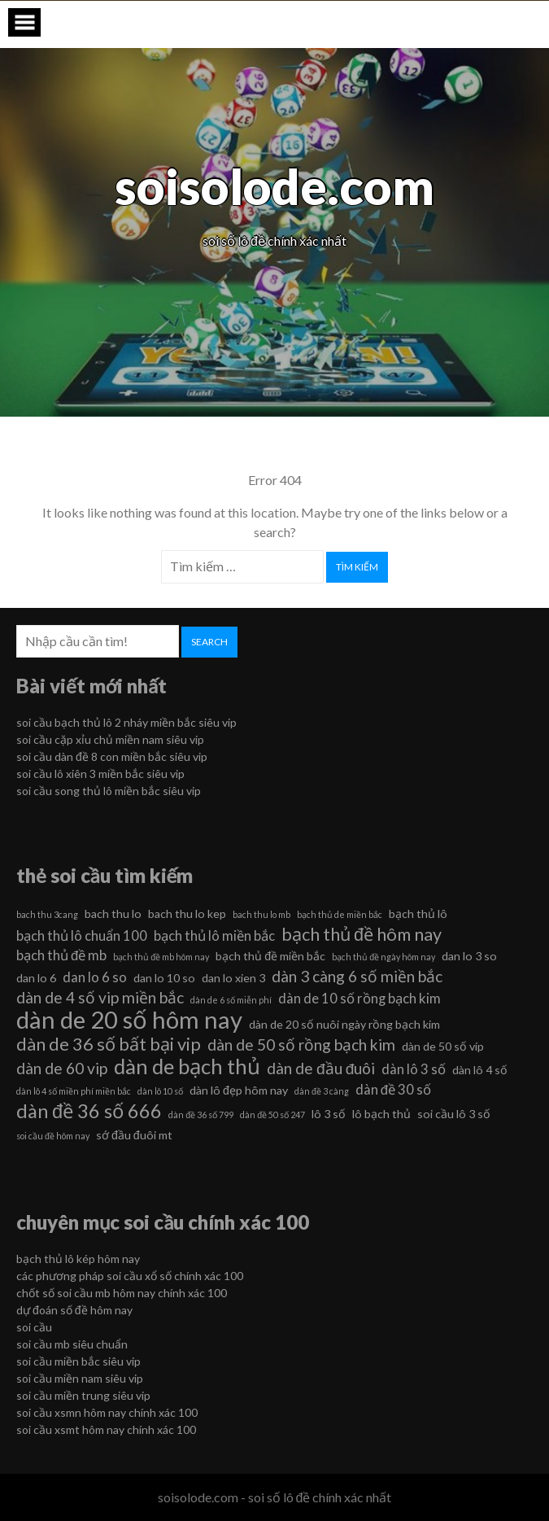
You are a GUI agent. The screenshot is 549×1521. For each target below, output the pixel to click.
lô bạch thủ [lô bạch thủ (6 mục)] (381, 1114)
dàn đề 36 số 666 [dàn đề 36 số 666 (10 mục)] (89, 1111)
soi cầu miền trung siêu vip (83, 1395)
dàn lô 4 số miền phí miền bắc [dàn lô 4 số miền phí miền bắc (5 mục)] (73, 1091)
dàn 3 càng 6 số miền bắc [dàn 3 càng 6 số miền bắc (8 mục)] (357, 976)
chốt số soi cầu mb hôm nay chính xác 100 (121, 1293)
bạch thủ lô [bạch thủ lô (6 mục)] (418, 913)
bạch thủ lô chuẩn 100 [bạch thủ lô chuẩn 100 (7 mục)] (81, 935)
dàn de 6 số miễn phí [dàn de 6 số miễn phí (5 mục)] (231, 999)
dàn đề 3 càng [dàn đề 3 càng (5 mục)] (321, 1091)
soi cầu (34, 1327)
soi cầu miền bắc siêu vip (78, 1361)
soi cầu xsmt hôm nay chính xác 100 (106, 1429)
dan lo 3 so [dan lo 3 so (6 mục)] (469, 956)
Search (209, 642)
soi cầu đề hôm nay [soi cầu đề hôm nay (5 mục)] (52, 1135)
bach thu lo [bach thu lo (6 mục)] (113, 913)
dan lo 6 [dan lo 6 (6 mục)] (36, 978)
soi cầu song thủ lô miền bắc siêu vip (108, 791)
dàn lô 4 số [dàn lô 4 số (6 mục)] (480, 1070)
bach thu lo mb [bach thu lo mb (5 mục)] (261, 914)
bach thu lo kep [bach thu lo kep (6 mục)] (187, 913)
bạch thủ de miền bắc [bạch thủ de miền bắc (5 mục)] (339, 914)
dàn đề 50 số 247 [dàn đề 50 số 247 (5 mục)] (272, 1114)
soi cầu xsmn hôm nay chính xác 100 (107, 1412)
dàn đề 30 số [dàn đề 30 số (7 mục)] (393, 1089)
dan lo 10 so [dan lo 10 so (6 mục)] (164, 978)
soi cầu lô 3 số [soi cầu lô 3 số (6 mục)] (453, 1114)
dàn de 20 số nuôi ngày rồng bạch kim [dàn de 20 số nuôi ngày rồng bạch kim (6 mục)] (344, 1024)
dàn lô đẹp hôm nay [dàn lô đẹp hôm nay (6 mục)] (239, 1090)
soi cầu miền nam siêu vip (79, 1378)
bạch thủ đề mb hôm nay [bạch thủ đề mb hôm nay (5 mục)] (161, 956)
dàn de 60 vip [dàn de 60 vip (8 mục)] (61, 1068)
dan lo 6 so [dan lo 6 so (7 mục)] (95, 977)
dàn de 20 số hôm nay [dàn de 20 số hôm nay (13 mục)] (129, 1019)
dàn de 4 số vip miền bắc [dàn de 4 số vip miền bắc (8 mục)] (100, 997)
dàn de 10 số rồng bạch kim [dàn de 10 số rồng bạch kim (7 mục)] (359, 998)
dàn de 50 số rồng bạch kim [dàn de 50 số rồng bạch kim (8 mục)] (301, 1044)
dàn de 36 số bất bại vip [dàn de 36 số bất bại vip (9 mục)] (108, 1044)
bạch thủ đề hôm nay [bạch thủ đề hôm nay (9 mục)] (361, 934)
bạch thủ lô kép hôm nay (78, 1258)
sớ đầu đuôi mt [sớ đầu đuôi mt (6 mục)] (134, 1135)
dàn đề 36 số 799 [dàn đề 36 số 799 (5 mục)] (200, 1114)
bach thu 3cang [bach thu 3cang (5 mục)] (47, 914)
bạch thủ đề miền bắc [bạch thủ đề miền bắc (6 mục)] (270, 956)
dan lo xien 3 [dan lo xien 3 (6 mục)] (233, 978)
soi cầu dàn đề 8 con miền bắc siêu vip (111, 756)
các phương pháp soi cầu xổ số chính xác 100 (129, 1276)
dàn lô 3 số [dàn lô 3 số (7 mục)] (413, 1068)
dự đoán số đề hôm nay (74, 1310)
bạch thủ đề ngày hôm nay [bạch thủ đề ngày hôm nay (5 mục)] (383, 956)
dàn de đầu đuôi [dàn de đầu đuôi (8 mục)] (321, 1068)
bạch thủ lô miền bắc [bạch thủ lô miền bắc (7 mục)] (214, 935)
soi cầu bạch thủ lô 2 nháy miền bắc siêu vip (126, 722)
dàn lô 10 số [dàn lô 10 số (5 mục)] (160, 1091)
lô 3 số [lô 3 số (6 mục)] (329, 1114)
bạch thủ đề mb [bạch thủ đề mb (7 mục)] (61, 955)
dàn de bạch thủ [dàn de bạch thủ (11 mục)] (187, 1066)
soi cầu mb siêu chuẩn (72, 1344)
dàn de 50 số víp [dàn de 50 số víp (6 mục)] (443, 1046)
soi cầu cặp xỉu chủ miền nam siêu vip (110, 739)
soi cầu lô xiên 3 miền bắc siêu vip (100, 773)
